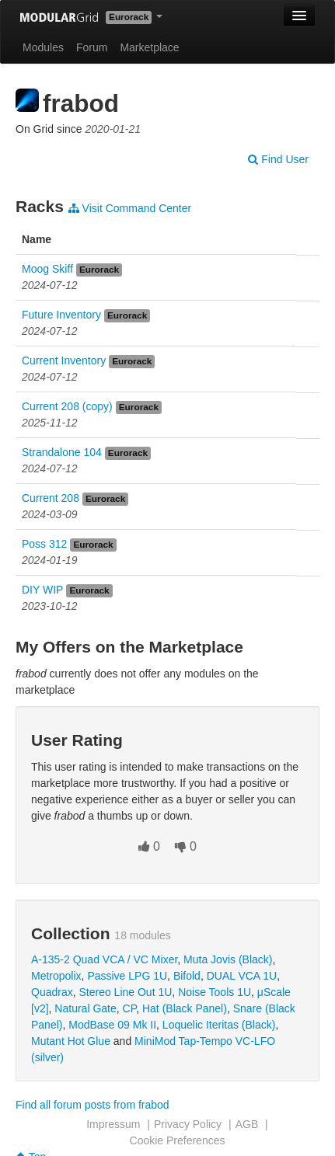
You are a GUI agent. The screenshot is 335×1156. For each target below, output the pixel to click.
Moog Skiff (47, 269)
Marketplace (149, 47)
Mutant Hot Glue (70, 1041)
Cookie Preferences (177, 1140)
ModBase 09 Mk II (112, 1024)
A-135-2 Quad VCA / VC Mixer (104, 959)
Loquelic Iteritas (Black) (219, 1024)
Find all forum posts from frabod (92, 1105)
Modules (43, 47)
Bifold (187, 976)
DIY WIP (42, 589)
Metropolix (56, 976)
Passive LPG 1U (127, 976)
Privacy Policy (188, 1124)
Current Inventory (64, 360)
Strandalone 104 (62, 452)
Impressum (113, 1124)
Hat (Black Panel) (184, 1008)
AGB (247, 1124)
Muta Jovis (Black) (227, 959)
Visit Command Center (129, 208)
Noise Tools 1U (214, 992)
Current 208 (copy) (67, 406)
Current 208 (50, 498)
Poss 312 (44, 544)
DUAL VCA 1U (242, 976)
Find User (278, 159)
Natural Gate (85, 1008)
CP (130, 1008)
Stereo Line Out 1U (125, 992)
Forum (91, 47)
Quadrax (52, 992)
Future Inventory (61, 314)
